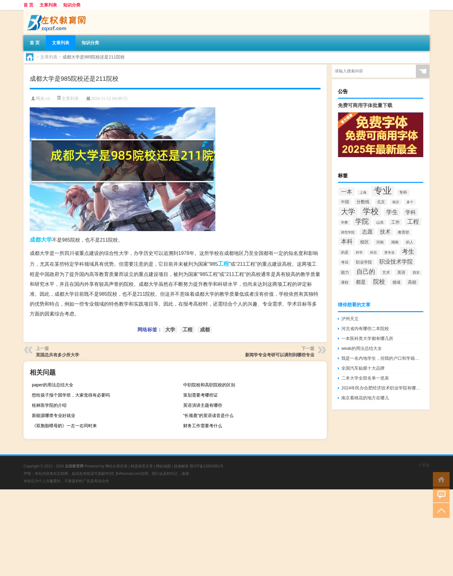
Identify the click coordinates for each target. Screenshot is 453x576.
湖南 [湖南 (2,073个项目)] (395, 242)
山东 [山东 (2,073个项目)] (380, 222)
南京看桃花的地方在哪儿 (365, 397)
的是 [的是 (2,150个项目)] (344, 252)
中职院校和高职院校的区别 (209, 384)
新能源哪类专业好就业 (53, 415)
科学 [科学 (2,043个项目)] (359, 252)
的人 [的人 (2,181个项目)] (409, 242)
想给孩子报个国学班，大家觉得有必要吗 (71, 395)
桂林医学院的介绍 (49, 405)
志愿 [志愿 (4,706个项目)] (367, 231)
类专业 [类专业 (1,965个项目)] (389, 252)
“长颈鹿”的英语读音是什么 (208, 415)
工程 (223, 264)
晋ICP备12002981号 (206, 466)
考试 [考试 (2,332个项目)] (344, 262)
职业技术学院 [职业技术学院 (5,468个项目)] (396, 262)
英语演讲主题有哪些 (202, 405)
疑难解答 (181, 466)
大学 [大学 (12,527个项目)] (348, 212)
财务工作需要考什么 (202, 425)
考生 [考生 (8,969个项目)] (408, 251)
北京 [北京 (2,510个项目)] (381, 202)
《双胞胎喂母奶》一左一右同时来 (64, 425)
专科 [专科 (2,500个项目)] (403, 192)
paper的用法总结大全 (52, 384)
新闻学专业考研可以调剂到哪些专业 (279, 354)
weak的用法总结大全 (361, 348)
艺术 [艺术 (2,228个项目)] (386, 272)
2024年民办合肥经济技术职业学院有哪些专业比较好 (382, 387)
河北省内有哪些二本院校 (365, 328)
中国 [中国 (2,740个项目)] (345, 202)
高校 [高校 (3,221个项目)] (412, 282)
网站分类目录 (116, 466)
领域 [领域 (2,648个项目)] (396, 282)
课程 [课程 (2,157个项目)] (344, 282)
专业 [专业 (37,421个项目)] (383, 190)
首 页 (28, 4)
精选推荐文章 (142, 466)
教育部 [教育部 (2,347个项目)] (403, 232)
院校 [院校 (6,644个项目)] (379, 281)
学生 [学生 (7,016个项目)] (392, 212)
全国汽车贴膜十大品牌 (363, 368)
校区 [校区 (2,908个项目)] (364, 242)
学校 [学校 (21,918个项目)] (371, 211)
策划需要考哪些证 (200, 395)
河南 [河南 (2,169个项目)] (380, 242)
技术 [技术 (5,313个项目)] (385, 232)
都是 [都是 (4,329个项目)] (361, 282)
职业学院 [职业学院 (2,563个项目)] (364, 262)
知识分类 (71, 4)
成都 (35, 240)
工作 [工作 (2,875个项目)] (395, 222)
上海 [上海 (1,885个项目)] (363, 192)
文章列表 (48, 4)
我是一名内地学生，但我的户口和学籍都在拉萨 (382, 358)
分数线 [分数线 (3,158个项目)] (362, 201)
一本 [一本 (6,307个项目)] (346, 191)
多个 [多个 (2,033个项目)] (410, 202)
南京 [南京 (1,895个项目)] (395, 202)
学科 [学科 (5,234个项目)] (410, 212)
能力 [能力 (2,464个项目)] (345, 272)
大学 (46, 240)
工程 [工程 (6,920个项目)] (413, 221)
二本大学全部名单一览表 (365, 378)
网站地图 (163, 466)
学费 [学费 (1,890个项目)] (344, 222)
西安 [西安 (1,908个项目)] (416, 272)
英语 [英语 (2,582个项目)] (401, 272)
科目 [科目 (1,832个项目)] (373, 252)
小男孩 (423, 465)
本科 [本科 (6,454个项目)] (347, 241)
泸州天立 (350, 318)
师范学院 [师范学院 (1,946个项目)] (348, 232)
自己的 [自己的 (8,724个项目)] (365, 271)
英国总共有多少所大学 (57, 354)
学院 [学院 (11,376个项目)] (362, 221)
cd (48, 98)
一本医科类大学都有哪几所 (367, 338)
